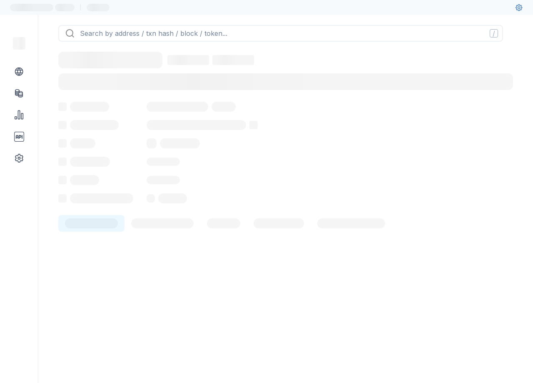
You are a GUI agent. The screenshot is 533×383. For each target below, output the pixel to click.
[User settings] (519, 7)
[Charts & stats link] (19, 115)
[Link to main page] (19, 43)
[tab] (91, 269)
